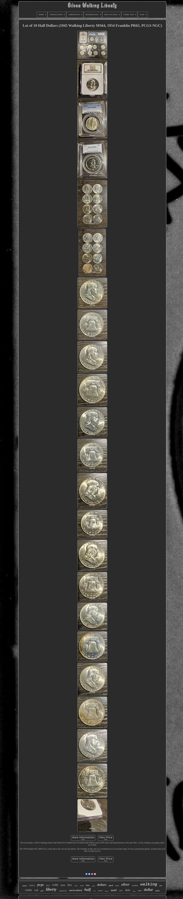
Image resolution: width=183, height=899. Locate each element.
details (24, 886)
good (111, 885)
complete (63, 891)
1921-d (107, 891)
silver (125, 884)
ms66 (157, 891)
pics (160, 886)
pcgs (40, 885)
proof (100, 890)
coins (28, 890)
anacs (134, 891)
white (93, 886)
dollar (148, 889)
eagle (76, 886)
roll (36, 890)
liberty (51, 889)
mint (62, 885)
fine (70, 885)
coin (55, 885)
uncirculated (75, 890)
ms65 (114, 890)
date (127, 890)
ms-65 (117, 886)
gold (42, 891)
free (88, 885)
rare (140, 890)
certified (135, 886)
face (48, 885)
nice (121, 890)
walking (148, 884)
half (87, 889)
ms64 (82, 886)
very (94, 891)
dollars (101, 885)
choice (32, 885)
